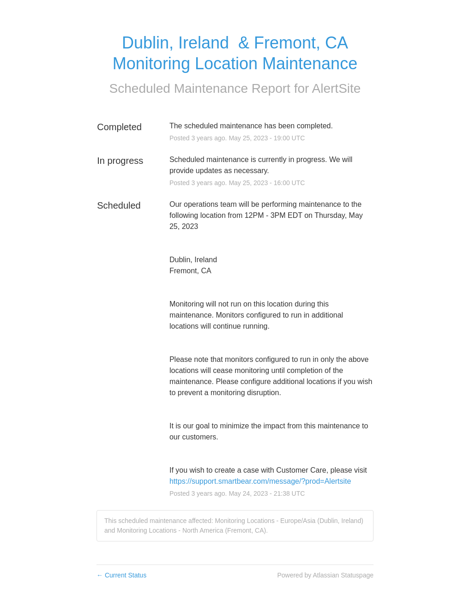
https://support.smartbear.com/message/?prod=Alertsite (260, 481)
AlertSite (336, 88)
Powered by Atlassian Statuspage (325, 575)
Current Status (121, 575)
